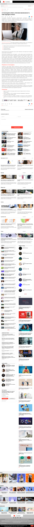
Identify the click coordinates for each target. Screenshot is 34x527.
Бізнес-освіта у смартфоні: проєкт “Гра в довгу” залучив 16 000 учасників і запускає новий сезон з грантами (10, 271)
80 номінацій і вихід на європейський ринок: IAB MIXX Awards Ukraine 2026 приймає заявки (10, 297)
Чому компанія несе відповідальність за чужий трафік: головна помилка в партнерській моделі (26, 138)
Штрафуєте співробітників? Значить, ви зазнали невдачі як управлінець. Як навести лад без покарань (25, 414)
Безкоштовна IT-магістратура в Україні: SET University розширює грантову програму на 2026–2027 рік (9, 268)
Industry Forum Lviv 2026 (26, 284)
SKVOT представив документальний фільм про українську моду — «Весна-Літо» (25, 346)
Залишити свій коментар (29, 109)
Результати (12, 398)
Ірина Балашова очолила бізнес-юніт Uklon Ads (9, 280)
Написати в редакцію (5, 105)
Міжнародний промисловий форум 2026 (27, 274)
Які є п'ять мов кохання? (5, 350)
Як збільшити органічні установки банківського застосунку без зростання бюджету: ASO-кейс (30, 502)
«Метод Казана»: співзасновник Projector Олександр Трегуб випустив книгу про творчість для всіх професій (9, 274)
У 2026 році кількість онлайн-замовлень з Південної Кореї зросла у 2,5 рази (9, 260)
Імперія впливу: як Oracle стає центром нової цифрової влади (25, 453)
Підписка (32, 1)
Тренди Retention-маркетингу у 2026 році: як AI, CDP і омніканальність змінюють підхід (25, 427)
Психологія (2, 505)
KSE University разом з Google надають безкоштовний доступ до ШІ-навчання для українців (9, 254)
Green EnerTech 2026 (26, 258)
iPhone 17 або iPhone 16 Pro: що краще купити (12, 492)
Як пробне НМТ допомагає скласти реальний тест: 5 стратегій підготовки (10, 146)
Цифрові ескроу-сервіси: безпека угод (10, 141)
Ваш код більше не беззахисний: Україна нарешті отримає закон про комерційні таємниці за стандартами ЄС (8, 347)
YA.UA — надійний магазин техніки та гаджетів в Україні (27, 153)
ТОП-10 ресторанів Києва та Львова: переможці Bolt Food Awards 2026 (8, 257)
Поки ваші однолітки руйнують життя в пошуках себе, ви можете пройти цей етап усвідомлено (21, 512)
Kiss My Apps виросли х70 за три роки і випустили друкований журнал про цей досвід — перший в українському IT (10, 317)
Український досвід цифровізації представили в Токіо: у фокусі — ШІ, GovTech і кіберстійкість (10, 304)
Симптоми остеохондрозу (6, 42)
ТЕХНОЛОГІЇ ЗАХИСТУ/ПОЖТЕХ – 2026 (27, 264)
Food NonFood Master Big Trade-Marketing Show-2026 (9, 320)
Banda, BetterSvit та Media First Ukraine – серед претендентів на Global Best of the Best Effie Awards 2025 (9, 248)
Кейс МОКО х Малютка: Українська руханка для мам (9, 294)
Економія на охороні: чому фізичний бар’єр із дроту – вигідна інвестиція (26, 145)
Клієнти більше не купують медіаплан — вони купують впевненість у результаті (25, 388)
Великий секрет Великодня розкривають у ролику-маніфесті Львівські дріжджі (11, 150)
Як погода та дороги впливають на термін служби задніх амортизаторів (27, 142)
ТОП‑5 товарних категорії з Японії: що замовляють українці (8, 300)
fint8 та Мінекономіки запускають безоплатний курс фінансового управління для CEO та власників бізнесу (10, 324)
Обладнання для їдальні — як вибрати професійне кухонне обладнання (7, 353)
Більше (8, 329)
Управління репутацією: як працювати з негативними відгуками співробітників (24, 465)
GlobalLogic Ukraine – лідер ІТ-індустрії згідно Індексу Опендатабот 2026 (9, 313)
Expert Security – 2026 (26, 268)
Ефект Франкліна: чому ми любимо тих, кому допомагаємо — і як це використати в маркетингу (13, 512)
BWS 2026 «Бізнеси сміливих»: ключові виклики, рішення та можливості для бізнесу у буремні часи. (10, 251)
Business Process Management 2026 (27, 290)
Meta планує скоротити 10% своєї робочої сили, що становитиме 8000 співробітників (8, 338)
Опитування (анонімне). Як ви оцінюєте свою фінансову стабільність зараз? (8, 391)
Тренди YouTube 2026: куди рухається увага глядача (25, 375)
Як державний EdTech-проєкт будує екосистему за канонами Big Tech (24, 359)
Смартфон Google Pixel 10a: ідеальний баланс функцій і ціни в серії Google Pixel (30, 492)
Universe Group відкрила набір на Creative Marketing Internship (9, 307)
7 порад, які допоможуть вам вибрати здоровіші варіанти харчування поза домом (8, 334)
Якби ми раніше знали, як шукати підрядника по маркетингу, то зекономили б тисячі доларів (11, 134)
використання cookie (8, 526)
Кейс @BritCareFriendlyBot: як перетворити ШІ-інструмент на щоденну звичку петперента (10, 284)
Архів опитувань (4, 400)
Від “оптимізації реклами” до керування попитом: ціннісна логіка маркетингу (25, 401)
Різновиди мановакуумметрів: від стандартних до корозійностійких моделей (27, 134)
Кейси (1, 495)
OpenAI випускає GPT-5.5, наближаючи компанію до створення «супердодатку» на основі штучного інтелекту (8, 343)
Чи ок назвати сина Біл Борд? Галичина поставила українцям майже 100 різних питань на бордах (10, 288)
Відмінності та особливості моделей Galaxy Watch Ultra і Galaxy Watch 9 (21, 492)
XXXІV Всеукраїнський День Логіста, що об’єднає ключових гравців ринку (27, 280)
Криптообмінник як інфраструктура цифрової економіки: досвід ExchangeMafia (26, 150)
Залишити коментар (4, 399)
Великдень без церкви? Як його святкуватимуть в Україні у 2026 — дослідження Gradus (8, 311)
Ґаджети (2, 485)
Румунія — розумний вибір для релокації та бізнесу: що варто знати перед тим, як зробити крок (11, 154)
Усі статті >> (24, 172)
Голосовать (5, 398)
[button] (32, 157)
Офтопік (26, 9)
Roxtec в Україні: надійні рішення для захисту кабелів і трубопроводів (11, 138)
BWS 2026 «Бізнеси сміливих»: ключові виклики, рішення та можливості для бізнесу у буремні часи (8, 357)
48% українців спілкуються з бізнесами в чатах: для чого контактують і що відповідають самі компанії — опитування (10, 264)
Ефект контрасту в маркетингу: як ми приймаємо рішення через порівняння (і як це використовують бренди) (4, 512)
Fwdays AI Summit (25, 247)
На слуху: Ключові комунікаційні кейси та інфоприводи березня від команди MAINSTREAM (25, 308)
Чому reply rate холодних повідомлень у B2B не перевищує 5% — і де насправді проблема (12, 502)
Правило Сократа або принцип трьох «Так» (30, 512)
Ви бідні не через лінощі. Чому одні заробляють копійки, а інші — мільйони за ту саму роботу (25, 440)
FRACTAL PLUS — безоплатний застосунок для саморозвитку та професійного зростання (10, 277)
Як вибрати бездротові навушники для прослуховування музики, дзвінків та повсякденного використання (4, 492)
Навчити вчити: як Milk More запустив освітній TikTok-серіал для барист (21, 502)
